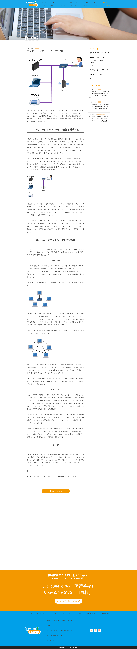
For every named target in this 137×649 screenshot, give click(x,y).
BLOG (96, 3)
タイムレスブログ (91, 613)
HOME (44, 3)
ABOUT (52, 3)
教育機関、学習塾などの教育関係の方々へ (60, 630)
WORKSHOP (74, 3)
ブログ (91, 78)
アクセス (79, 613)
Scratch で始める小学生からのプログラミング (99, 61)
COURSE (63, 3)
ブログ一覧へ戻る (57, 491)
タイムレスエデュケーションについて (47, 613)
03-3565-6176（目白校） (69, 592)
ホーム (30, 613)
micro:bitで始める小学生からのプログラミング (99, 53)
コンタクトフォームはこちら (70, 601)
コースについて (67, 613)
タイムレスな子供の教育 (96, 74)
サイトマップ (51, 640)
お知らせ (92, 66)
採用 (48, 625)
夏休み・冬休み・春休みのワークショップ (60, 620)
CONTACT (107, 3)
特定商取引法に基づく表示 (55, 635)
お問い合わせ (105, 613)
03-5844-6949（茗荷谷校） (69, 586)
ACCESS (85, 3)
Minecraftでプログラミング (97, 57)
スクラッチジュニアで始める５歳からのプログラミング (99, 70)
